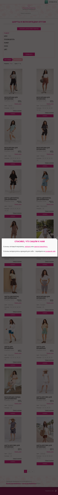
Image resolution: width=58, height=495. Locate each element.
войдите (28, 246)
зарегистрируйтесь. (41, 246)
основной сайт (50, 251)
